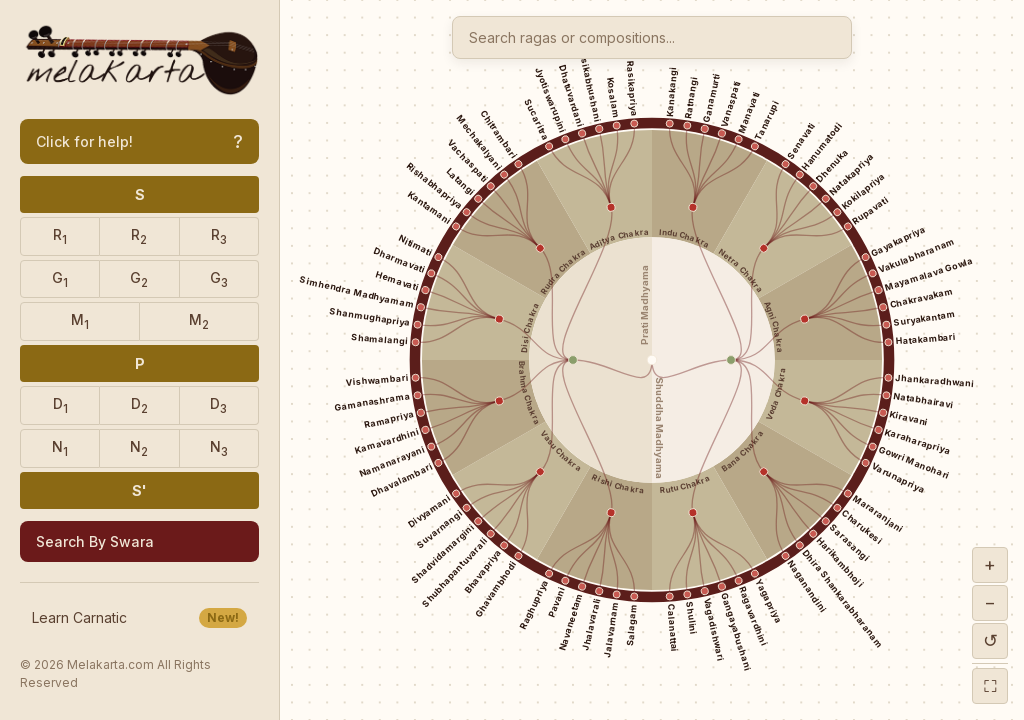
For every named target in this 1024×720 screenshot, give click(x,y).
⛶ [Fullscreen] (990, 685)
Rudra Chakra (563, 271)
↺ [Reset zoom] (990, 640)
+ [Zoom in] (990, 564)
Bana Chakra (743, 451)
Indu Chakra (686, 238)
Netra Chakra (740, 270)
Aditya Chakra (618, 240)
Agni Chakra (773, 326)
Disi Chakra (530, 326)
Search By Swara (95, 541)
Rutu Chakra (686, 483)
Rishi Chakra (617, 484)
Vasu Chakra (561, 451)
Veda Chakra (776, 393)
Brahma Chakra (530, 394)
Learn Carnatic (139, 618)
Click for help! (139, 141)
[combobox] (652, 37)
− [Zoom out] (990, 602)
